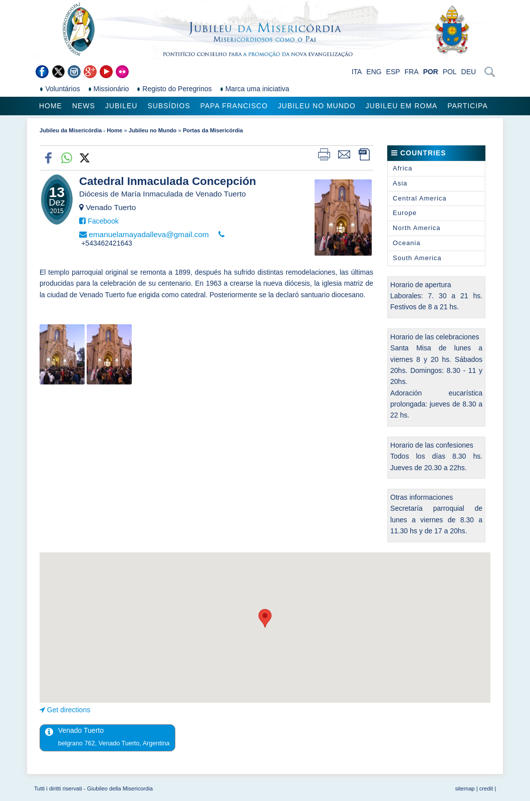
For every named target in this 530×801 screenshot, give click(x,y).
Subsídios (168, 106)
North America (416, 228)
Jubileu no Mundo (317, 106)
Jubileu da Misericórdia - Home (81, 130)
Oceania (406, 243)
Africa (402, 168)
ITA (357, 72)
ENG (373, 72)
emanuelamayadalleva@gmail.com (149, 234)
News (83, 106)
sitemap (464, 788)
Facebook (103, 221)
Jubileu (121, 106)
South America (417, 258)
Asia (400, 183)
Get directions (68, 710)
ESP (393, 72)
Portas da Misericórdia (213, 130)
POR (430, 72)
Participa (467, 106)
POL (450, 72)
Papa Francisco (234, 106)
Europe (405, 213)
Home (50, 106)
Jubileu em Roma (401, 106)
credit (486, 788)
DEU (468, 72)
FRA (412, 72)
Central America (419, 198)
